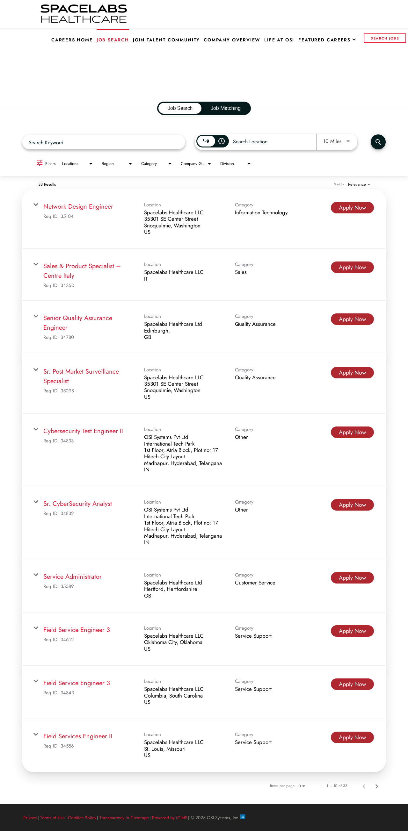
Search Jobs (385, 38)
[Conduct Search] (378, 141)
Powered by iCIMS (169, 817)
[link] (204, 219)
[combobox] (104, 142)
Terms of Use (52, 817)
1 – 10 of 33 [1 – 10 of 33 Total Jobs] (336, 786)
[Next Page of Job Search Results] (376, 785)
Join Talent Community (166, 40)
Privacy (30, 817)
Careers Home (72, 40)
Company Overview (232, 40)
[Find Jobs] (378, 141)
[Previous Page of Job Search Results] (364, 785)
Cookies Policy (82, 817)
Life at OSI (279, 40)
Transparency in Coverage (124, 817)
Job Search (113, 40)
